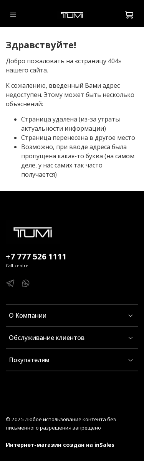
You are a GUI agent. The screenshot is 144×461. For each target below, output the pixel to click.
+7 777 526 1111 (36, 256)
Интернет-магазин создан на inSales (60, 444)
